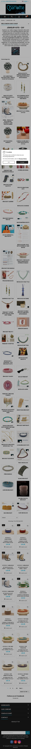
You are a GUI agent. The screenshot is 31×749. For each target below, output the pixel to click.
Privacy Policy (23, 159)
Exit (9, 162)
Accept (22, 162)
